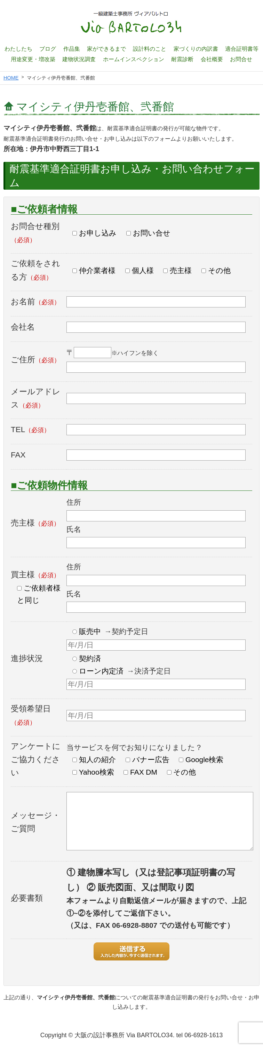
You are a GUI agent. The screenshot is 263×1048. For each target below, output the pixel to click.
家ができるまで (106, 49)
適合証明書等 (241, 49)
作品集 (71, 49)
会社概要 (212, 59)
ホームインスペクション (133, 59)
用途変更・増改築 (33, 59)
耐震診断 (182, 59)
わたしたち (18, 49)
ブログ (47, 49)
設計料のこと (149, 49)
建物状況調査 (79, 59)
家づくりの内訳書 (196, 49)
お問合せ (241, 59)
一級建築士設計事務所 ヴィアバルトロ (131, 22)
